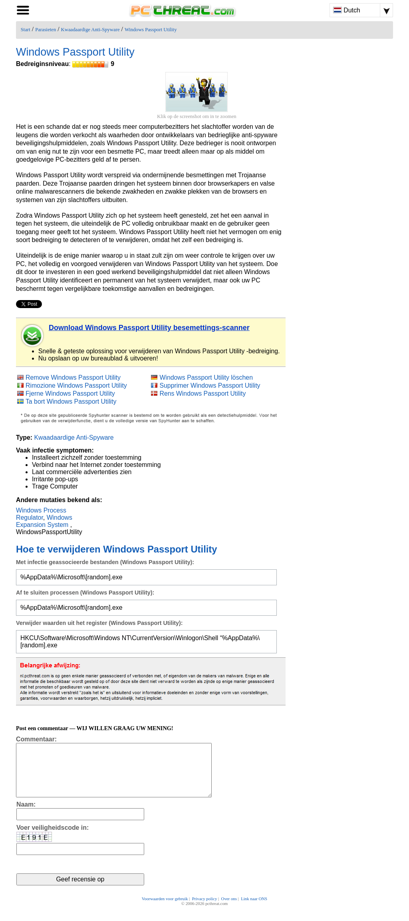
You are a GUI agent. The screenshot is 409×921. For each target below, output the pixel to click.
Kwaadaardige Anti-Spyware (90, 29)
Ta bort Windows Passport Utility (71, 401)
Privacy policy (204, 909)
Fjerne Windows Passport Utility (70, 393)
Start (25, 29)
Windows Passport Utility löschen (206, 377)
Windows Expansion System (44, 521)
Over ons (229, 909)
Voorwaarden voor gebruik (165, 909)
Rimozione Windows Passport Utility (76, 385)
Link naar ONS (254, 909)
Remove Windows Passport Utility (73, 377)
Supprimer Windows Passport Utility (209, 385)
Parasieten (45, 29)
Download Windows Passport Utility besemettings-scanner (149, 328)
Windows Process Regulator (41, 514)
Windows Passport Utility (151, 29)
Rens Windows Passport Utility (202, 393)
